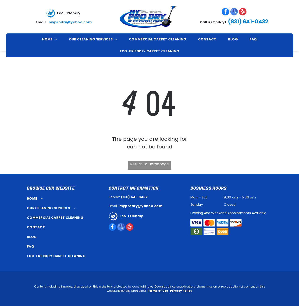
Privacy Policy (181, 291)
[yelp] (242, 12)
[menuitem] (49, 39)
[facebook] (225, 12)
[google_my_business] (234, 12)
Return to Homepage (149, 164)
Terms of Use (157, 291)
